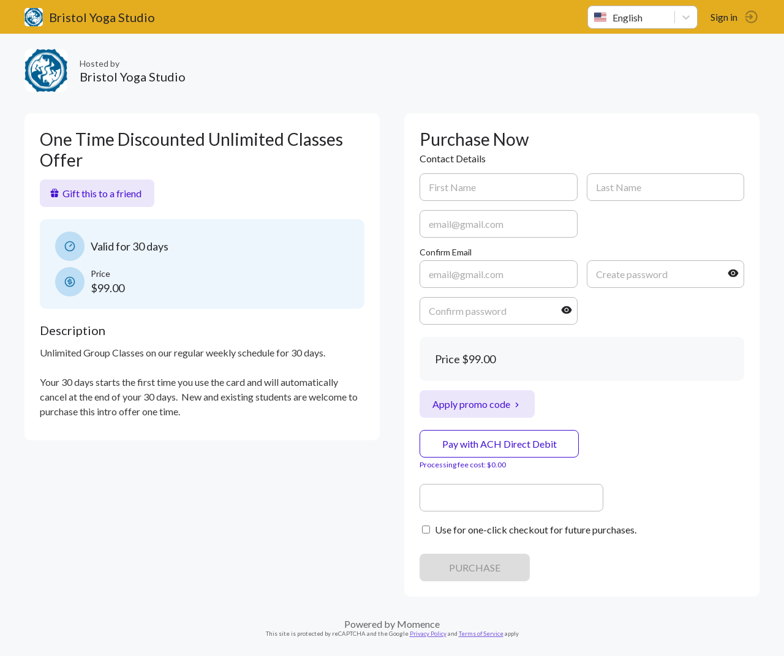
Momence (418, 624)
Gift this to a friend (95, 193)
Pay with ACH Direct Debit (499, 444)
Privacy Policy (428, 633)
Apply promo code (477, 404)
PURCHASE (474, 567)
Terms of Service (481, 633)
